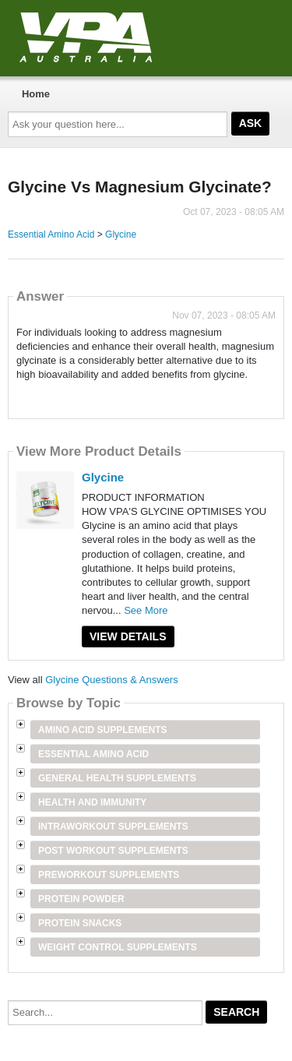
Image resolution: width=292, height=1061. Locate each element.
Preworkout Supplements (108, 874)
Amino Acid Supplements (102, 729)
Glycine (120, 234)
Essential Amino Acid (51, 234)
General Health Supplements (117, 778)
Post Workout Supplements (113, 850)
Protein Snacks (79, 923)
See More (145, 610)
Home (36, 94)
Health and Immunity (92, 802)
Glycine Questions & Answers (111, 680)
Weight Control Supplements (117, 947)
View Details (128, 636)
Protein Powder (81, 899)
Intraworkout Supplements (113, 826)
